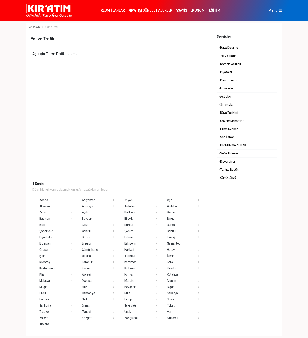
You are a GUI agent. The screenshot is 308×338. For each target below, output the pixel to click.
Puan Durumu (228, 80)
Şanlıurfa (45, 305)
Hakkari (129, 249)
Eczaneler (226, 88)
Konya (128, 274)
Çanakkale (46, 231)
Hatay (171, 249)
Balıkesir (129, 212)
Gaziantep (174, 243)
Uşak (127, 311)
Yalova (43, 318)
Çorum (128, 231)
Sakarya (172, 293)
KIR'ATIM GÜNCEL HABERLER (150, 10)
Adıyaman (88, 200)
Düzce (86, 237)
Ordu (42, 293)
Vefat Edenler (228, 153)
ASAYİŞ (181, 10)
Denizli (171, 231)
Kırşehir (172, 268)
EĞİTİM (214, 10)
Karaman (130, 262)
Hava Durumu (228, 47)
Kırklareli (172, 318)
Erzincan (45, 243)
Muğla (43, 287)
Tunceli (86, 311)
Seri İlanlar (226, 137)
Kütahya (172, 274)
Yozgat (87, 318)
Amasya (87, 206)
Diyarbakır (45, 237)
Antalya (129, 206)
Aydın (85, 212)
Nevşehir (130, 287)
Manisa (87, 280)
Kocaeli (86, 274)
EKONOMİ (198, 10)
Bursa (171, 225)
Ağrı (169, 200)
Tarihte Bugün (229, 169)
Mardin (129, 280)
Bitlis (42, 225)
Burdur (128, 225)
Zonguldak (131, 318)
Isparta (86, 256)
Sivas (170, 299)
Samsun (44, 299)
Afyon (128, 200)
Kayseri (87, 268)
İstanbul (129, 256)
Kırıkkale (129, 268)
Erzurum (87, 243)
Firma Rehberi (228, 129)
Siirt (84, 299)
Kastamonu (47, 268)
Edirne (128, 237)
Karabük (87, 262)
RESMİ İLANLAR (113, 10)
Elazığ (171, 237)
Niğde (171, 287)
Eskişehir (130, 243)
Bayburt (87, 218)
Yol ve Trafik (52, 26)
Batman (44, 218)
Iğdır (42, 256)
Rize (127, 293)
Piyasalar (225, 72)
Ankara (44, 324)
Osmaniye (88, 293)
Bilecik (128, 218)
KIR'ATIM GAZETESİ (232, 145)
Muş (84, 287)
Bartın (171, 212)
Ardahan (173, 206)
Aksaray (44, 206)
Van (169, 311)
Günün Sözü (227, 177)
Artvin (43, 212)
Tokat (171, 305)
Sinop (128, 299)
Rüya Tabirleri (228, 112)
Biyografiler (227, 161)
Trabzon (44, 311)
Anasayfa (35, 26)
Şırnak (86, 305)
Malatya (44, 280)
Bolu (85, 225)
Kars (170, 262)
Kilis (41, 274)
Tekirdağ (130, 305)
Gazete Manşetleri (231, 121)
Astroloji (225, 96)
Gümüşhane (90, 249)
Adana (43, 200)
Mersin (171, 280)
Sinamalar (226, 104)
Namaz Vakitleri (230, 64)
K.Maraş (44, 262)
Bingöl (171, 218)
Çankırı (86, 231)
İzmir (170, 256)
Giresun (44, 249)
